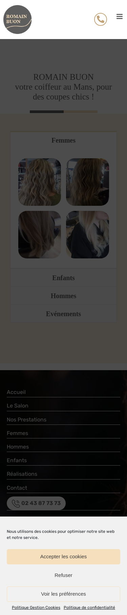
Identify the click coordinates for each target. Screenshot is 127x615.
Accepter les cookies (63, 556)
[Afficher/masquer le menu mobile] (120, 16)
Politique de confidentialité (89, 607)
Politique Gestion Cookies (36, 607)
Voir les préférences (63, 594)
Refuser (63, 575)
